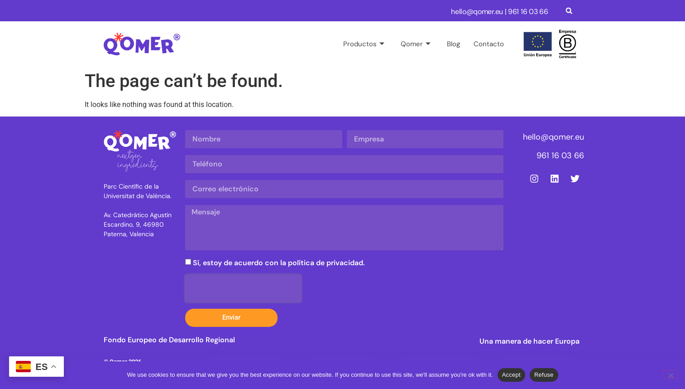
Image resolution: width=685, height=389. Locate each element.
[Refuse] (670, 374)
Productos (363, 44)
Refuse (544, 374)
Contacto (489, 44)
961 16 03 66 (528, 11)
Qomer (416, 44)
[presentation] (243, 288)
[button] (569, 11)
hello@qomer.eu (477, 11)
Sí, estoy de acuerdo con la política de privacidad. (279, 262)
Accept (511, 374)
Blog (453, 44)
